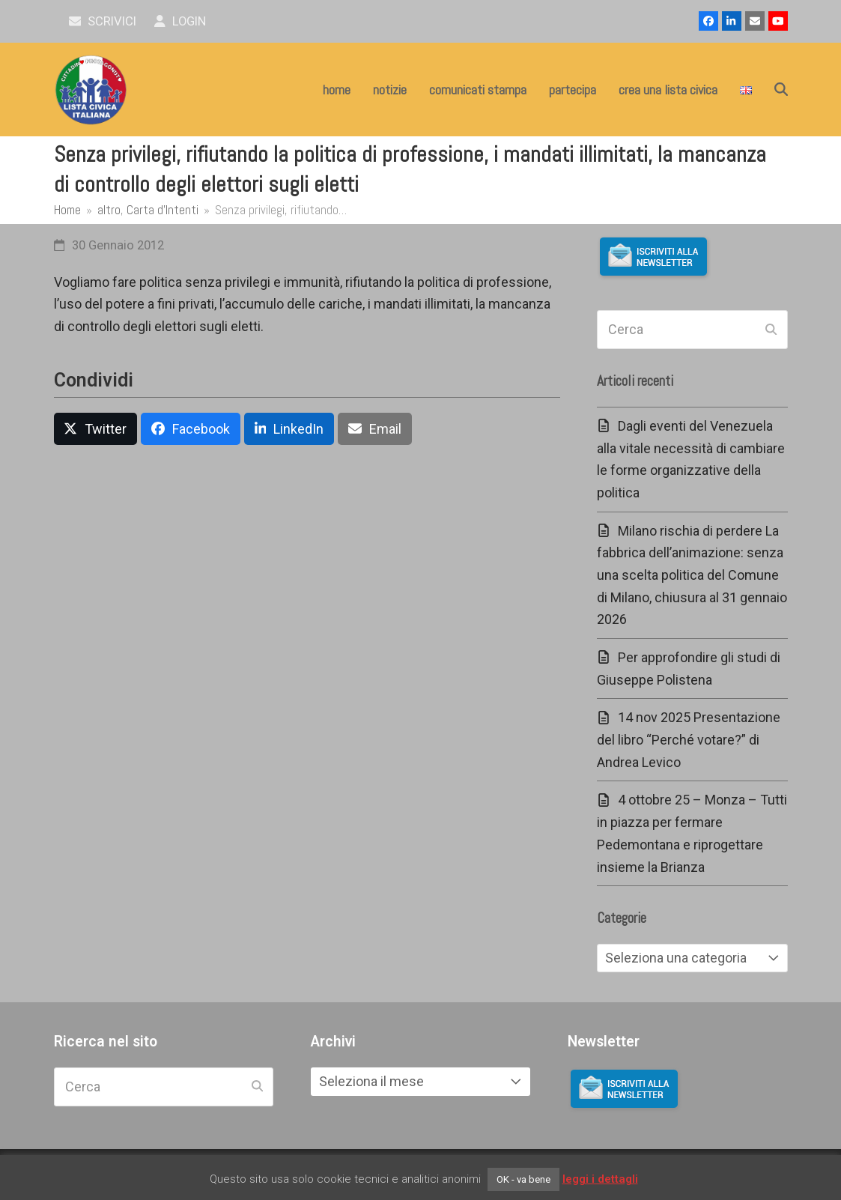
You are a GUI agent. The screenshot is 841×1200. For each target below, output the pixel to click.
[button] (781, 90)
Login (180, 21)
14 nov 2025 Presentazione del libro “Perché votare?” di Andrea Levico (688, 739)
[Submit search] (771, 329)
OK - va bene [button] (523, 1179)
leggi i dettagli (600, 1179)
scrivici (103, 21)
